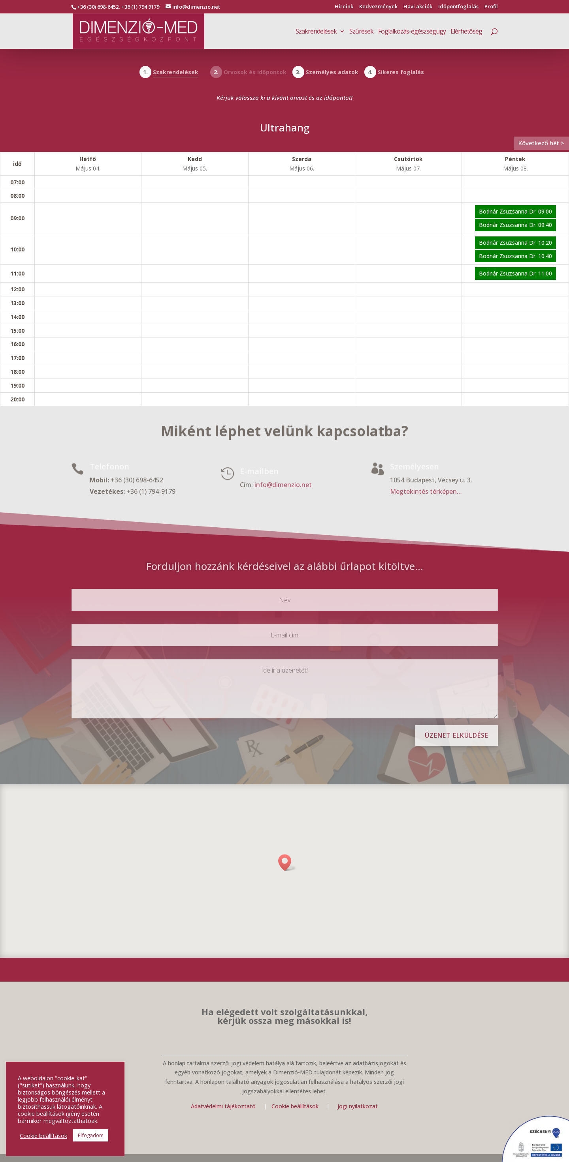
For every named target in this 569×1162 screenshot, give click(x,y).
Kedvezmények (378, 7)
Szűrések (361, 32)
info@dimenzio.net (283, 485)
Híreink (344, 7)
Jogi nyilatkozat (357, 1106)
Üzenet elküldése (456, 735)
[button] (287, 862)
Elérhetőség (466, 32)
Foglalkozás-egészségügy (412, 32)
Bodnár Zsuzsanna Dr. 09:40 (515, 225)
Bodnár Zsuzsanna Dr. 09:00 (515, 211)
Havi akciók (417, 7)
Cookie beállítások (295, 1106)
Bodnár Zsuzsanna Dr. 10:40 (515, 256)
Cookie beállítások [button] (43, 1135)
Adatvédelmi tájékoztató (223, 1106)
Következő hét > (541, 143)
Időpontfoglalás (458, 7)
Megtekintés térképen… (426, 491)
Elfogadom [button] (91, 1135)
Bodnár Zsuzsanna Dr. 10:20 (515, 242)
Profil (491, 7)
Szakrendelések (316, 32)
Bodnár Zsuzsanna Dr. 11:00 (515, 273)
